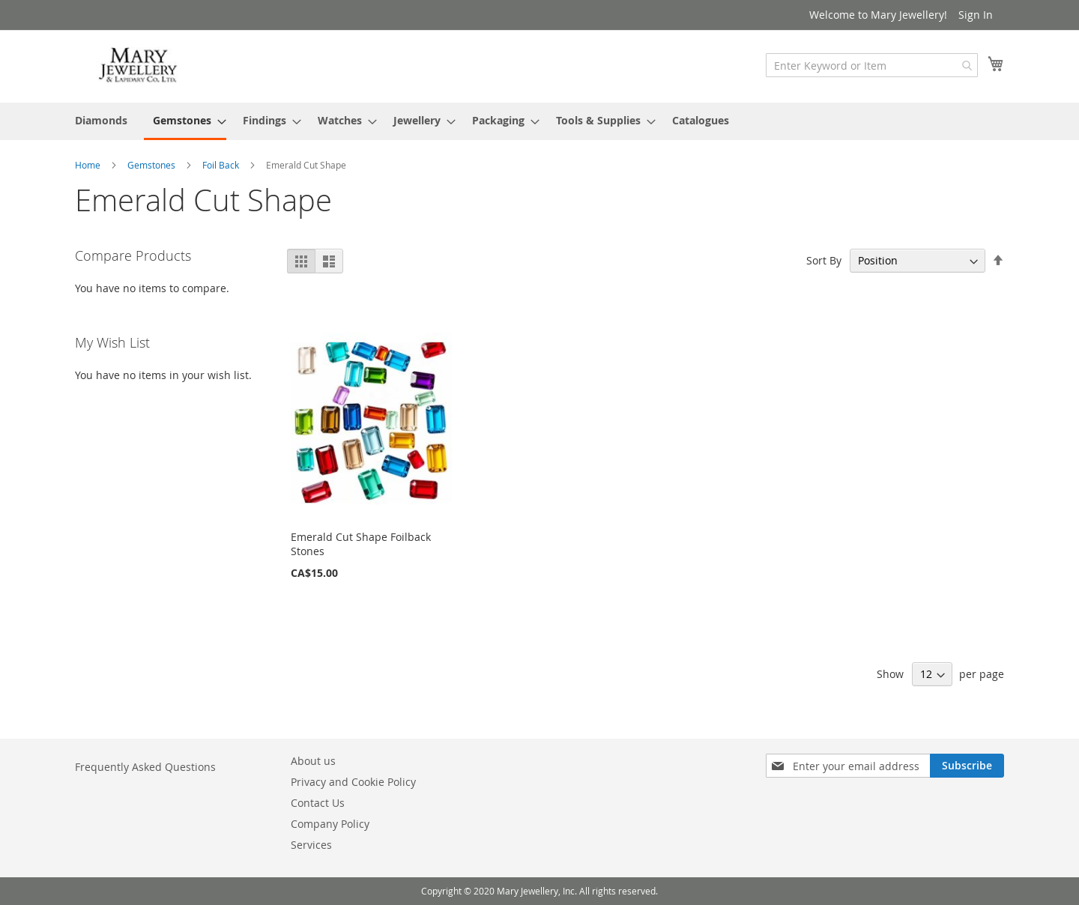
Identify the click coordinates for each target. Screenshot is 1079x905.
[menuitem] (101, 120)
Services (311, 845)
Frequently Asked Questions (145, 767)
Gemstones (152, 165)
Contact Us (318, 803)
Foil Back (221, 165)
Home (89, 165)
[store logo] (138, 65)
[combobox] (872, 65)
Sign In (975, 14)
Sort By (823, 260)
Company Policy (330, 824)
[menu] (539, 121)
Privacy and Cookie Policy (353, 782)
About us (313, 761)
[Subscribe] (967, 766)
